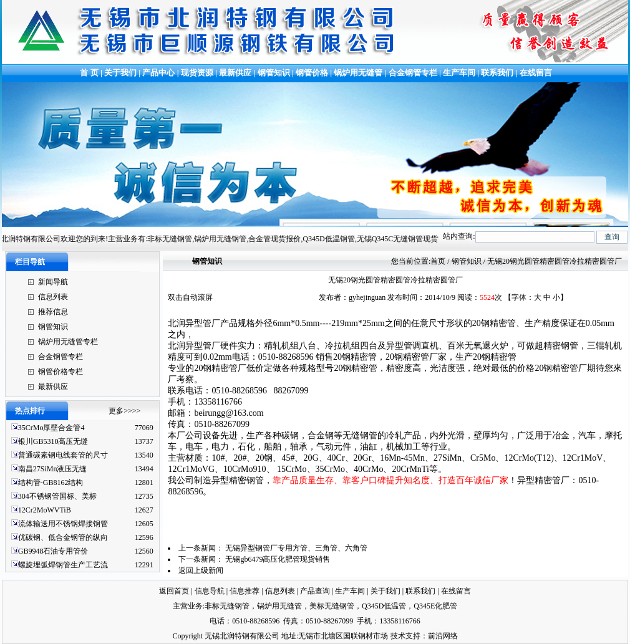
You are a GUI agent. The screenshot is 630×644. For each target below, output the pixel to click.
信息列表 (53, 296)
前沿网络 (443, 636)
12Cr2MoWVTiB (44, 510)
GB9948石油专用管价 (53, 551)
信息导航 (210, 591)
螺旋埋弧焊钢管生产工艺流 (63, 564)
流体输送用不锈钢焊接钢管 (63, 523)
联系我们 (497, 72)
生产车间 (460, 72)
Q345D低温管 (384, 606)
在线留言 (536, 72)
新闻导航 (53, 281)
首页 (437, 261)
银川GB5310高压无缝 (53, 441)
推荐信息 (53, 311)
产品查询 (315, 591)
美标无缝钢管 (331, 606)
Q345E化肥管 (435, 606)
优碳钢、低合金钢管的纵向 (63, 537)
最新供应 (236, 72)
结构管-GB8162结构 (51, 482)
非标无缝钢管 (227, 606)
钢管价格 (312, 72)
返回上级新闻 (200, 570)
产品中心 (158, 72)
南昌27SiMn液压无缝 (52, 468)
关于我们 (120, 72)
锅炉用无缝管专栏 (68, 341)
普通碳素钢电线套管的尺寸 (63, 455)
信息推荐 (244, 591)
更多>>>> (124, 410)
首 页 (88, 72)
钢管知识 (274, 72)
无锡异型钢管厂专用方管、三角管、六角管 (296, 548)
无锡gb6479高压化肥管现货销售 (277, 559)
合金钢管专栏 (413, 72)
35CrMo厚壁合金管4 (51, 427)
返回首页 (174, 591)
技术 (397, 636)
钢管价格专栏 (60, 371)
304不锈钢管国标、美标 (57, 496)
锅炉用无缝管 (358, 72)
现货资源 (197, 72)
